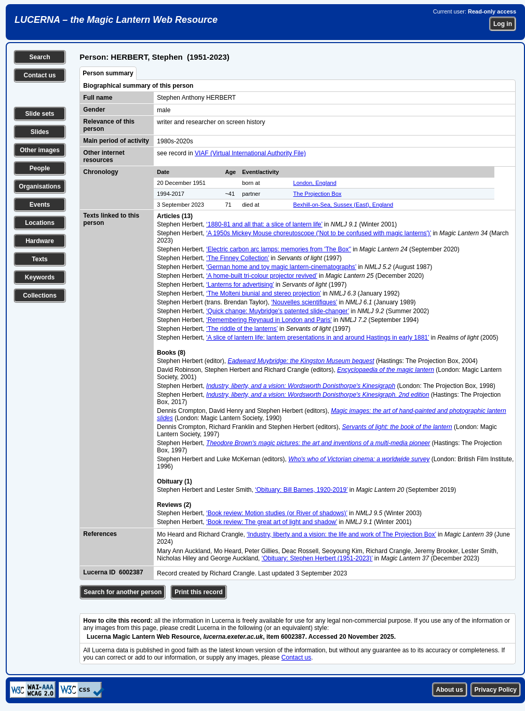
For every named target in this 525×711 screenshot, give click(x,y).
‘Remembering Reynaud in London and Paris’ (269, 320)
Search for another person (122, 592)
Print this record (198, 592)
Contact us (39, 75)
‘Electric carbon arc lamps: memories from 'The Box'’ (278, 249)
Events (40, 204)
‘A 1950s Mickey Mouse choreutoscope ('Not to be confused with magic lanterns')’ (318, 233)
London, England (314, 183)
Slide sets (39, 113)
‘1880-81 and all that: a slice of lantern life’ (264, 224)
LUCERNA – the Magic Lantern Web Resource (116, 20)
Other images (40, 150)
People (40, 168)
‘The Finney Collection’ (237, 258)
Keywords (40, 277)
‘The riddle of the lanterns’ (242, 328)
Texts (39, 259)
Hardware (39, 241)
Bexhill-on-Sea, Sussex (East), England (343, 205)
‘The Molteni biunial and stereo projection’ (263, 293)
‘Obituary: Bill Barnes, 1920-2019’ (301, 489)
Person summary (108, 73)
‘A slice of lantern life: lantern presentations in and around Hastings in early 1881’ (317, 337)
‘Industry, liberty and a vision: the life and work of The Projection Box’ (341, 534)
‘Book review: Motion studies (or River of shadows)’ (276, 513)
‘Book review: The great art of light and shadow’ (271, 522)
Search (39, 57)
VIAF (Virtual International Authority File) (250, 153)
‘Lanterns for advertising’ (240, 284)
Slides (40, 132)
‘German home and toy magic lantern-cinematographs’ (281, 267)
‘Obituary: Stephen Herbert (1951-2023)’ (317, 558)
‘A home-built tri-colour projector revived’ (261, 275)
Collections (40, 295)
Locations (40, 222)
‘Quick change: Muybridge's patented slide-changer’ (277, 311)
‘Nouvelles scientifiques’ (304, 302)
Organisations (40, 186)
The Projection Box (317, 194)
